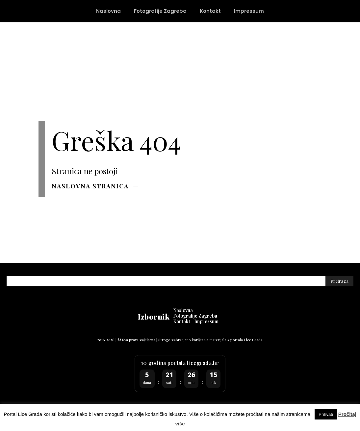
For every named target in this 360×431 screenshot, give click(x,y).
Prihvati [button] (326, 414)
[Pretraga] (339, 281)
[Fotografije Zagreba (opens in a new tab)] (160, 11)
